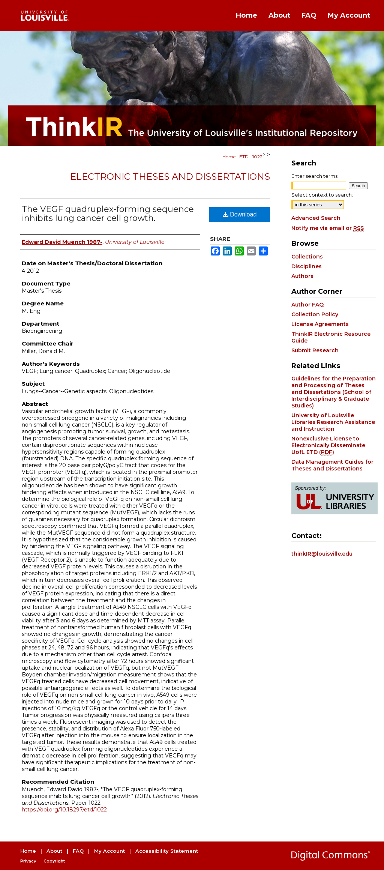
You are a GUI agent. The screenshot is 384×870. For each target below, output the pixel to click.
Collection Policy (314, 314)
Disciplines (306, 266)
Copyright (54, 861)
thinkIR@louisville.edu (321, 553)
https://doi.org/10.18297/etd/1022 (64, 809)
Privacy (28, 861)
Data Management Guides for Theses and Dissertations (332, 465)
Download (240, 214)
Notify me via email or (327, 228)
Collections (307, 256)
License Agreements (320, 324)
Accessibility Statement (166, 851)
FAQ (78, 851)
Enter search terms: (315, 176)
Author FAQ (307, 304)
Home (229, 156)
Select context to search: (322, 195)
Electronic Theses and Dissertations (170, 176)
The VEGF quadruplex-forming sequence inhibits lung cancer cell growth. (108, 213)
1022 (257, 156)
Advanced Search (315, 218)
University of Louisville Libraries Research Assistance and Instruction (333, 422)
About (54, 851)
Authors (302, 276)
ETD (244, 156)
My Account (109, 851)
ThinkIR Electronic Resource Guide (330, 337)
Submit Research (315, 350)
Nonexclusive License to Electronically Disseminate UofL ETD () (328, 445)
